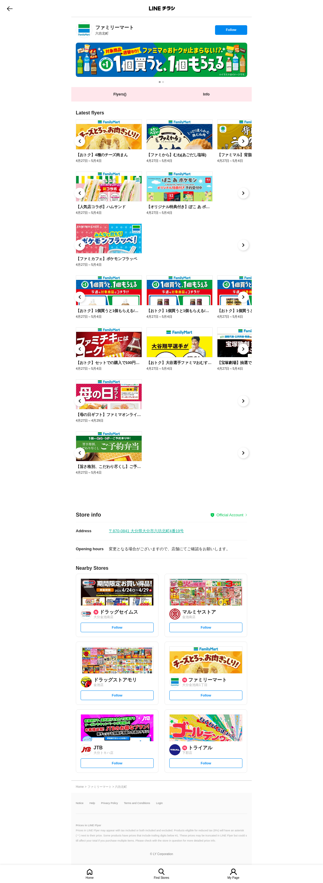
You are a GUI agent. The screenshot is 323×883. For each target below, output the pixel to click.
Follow (231, 31)
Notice (80, 803)
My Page (233, 877)
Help (92, 803)
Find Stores (161, 877)
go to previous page (10, 8)
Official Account (230, 515)
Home (90, 877)
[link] (84, 30)
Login (159, 803)
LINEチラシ (162, 8)
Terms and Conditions (137, 803)
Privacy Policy (109, 803)
